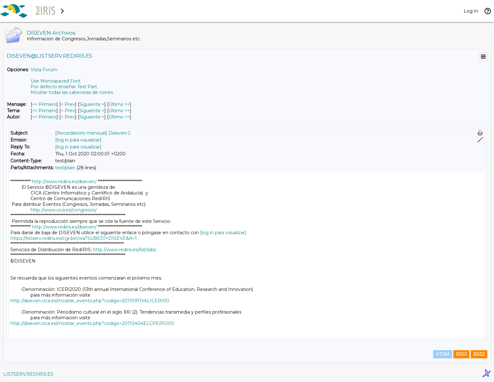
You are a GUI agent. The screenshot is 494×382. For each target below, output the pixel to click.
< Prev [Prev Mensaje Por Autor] (68, 117)
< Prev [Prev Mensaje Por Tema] (68, 110)
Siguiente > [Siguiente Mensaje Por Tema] (91, 110)
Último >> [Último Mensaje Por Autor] (119, 117)
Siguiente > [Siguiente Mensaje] (91, 104)
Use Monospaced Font (56, 81)
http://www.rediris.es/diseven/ (64, 181)
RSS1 (461, 354)
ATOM (443, 354)
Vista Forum (44, 69)
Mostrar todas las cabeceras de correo (72, 92)
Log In (471, 11)
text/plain (65, 168)
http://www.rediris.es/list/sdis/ (124, 249)
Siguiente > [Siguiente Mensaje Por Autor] (91, 117)
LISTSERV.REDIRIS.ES (28, 374)
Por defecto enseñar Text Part (64, 87)
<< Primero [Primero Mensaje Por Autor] (44, 117)
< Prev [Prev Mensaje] (68, 104)
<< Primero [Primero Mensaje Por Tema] (44, 110)
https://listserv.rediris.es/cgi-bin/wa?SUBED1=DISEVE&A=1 (73, 238)
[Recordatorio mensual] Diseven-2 (92, 133)
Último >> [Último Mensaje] (119, 104)
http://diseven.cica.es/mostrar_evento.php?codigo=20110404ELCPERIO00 (92, 323)
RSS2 (479, 354)
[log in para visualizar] (78, 140)
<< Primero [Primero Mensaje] (44, 104)
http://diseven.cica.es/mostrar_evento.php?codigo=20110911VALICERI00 (89, 301)
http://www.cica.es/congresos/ (64, 210)
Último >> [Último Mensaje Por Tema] (119, 110)
